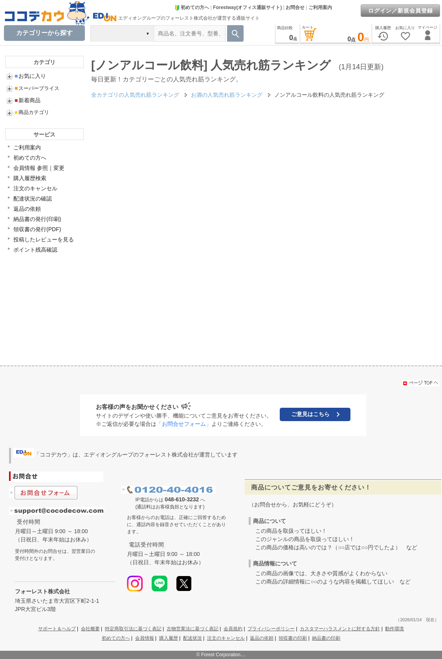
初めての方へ (191, 7)
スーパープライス (37, 88)
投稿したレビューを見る (43, 239)
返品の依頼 (27, 209)
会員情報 (144, 638)
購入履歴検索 (29, 178)
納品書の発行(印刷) (37, 219)
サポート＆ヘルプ (57, 628)
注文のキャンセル (35, 188)
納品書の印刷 (326, 638)
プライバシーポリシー (271, 628)
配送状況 (192, 638)
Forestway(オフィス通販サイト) (247, 7)
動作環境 (394, 628)
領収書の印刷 (293, 638)
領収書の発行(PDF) (37, 229)
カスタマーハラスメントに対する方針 (340, 628)
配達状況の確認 (32, 198)
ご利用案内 (320, 7)
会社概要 (90, 628)
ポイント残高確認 (35, 250)
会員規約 (233, 628)
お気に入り (30, 76)
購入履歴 (168, 638)
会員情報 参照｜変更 (38, 168)
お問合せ (295, 7)
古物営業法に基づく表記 (192, 628)
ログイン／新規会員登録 (400, 10)
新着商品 (27, 100)
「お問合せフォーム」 (183, 424)
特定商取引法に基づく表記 (133, 628)
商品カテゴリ (32, 112)
